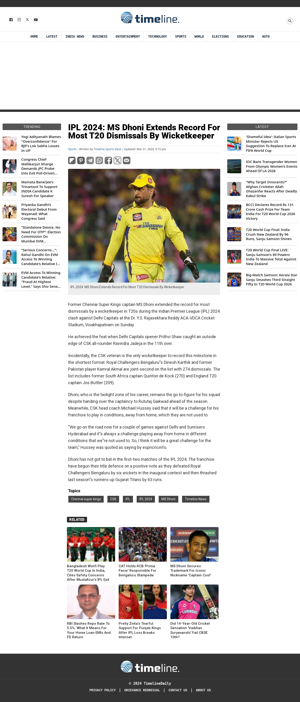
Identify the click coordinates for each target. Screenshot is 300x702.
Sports (180, 36)
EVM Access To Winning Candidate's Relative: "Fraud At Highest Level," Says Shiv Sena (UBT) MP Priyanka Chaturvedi (40, 279)
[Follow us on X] (27, 20)
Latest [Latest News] (51, 36)
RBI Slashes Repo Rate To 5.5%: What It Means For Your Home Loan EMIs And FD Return (89, 630)
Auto (266, 36)
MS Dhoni (168, 499)
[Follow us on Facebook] (10, 20)
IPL (128, 499)
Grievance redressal (142, 690)
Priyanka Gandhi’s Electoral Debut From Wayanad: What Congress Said (39, 211)
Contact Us (177, 690)
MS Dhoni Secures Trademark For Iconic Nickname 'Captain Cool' (190, 570)
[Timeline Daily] (150, 666)
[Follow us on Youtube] (35, 20)
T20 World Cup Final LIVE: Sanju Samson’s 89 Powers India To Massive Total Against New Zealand (271, 257)
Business (99, 36)
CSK (113, 499)
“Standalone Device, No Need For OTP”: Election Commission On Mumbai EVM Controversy (41, 234)
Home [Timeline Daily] (34, 36)
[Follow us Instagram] (18, 20)
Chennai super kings (86, 499)
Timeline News (196, 499)
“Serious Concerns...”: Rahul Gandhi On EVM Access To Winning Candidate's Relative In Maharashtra (40, 257)
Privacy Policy (102, 690)
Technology (157, 36)
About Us (203, 690)
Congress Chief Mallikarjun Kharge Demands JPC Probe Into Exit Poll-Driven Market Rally (38, 166)
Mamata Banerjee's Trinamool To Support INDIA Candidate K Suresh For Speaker (39, 189)
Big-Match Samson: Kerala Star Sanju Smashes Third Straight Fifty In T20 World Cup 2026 (271, 279)
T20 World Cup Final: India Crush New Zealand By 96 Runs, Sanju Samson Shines (269, 234)
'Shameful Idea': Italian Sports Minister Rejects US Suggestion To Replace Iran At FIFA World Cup (271, 144)
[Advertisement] (150, 77)
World (199, 36)
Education (245, 36)
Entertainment (128, 36)
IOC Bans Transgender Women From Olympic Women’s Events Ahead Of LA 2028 (271, 166)
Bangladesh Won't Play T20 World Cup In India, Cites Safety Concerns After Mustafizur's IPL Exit (88, 573)
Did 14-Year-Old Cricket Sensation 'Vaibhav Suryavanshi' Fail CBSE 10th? (190, 630)
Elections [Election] (220, 36)
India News (75, 36)
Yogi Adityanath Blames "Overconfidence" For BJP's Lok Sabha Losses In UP (41, 144)
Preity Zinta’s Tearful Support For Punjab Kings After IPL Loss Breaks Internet (140, 630)
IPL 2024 (145, 499)
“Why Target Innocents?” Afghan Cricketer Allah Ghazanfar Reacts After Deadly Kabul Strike (271, 189)
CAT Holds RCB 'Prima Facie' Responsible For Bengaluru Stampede (137, 570)
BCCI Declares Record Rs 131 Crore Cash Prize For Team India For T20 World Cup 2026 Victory (270, 211)
